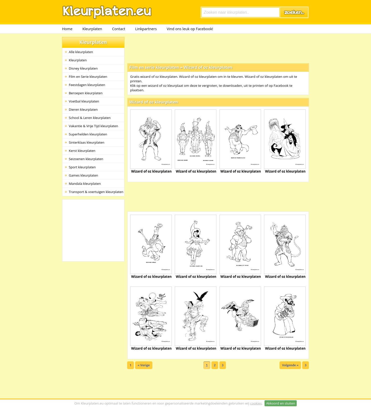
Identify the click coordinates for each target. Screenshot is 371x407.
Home (67, 28)
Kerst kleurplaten (82, 150)
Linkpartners (146, 28)
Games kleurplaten (83, 175)
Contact (118, 28)
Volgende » (290, 365)
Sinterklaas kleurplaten (86, 142)
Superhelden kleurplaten (88, 134)
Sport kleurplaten (82, 167)
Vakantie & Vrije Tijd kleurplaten (93, 126)
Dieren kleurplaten (83, 109)
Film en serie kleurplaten (154, 67)
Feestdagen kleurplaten (87, 85)
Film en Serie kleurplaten (88, 76)
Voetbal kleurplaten (84, 101)
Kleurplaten (92, 28)
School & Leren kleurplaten (90, 117)
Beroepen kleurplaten (85, 93)
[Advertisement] (218, 48)
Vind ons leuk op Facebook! (190, 28)
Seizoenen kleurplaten (86, 159)
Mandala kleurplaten (85, 183)
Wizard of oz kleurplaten (208, 67)
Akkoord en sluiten (280, 403)
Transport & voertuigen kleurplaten (96, 192)
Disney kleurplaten (83, 68)
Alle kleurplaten (81, 52)
